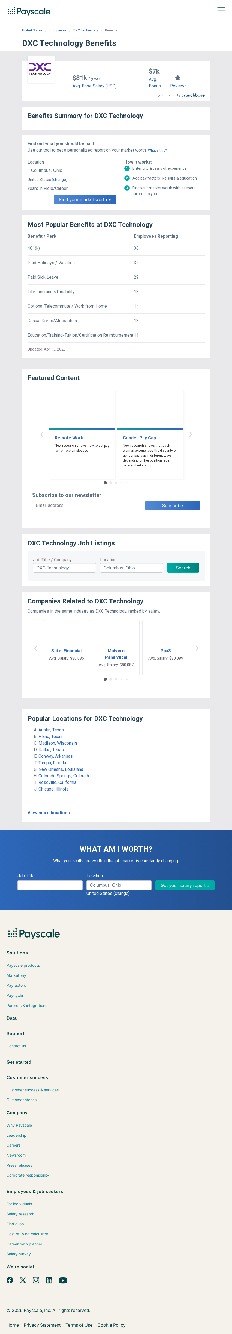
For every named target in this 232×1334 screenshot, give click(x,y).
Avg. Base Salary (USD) (95, 86)
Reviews (178, 86)
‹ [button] (42, 433)
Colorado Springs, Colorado (64, 775)
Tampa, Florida (52, 762)
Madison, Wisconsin (57, 743)
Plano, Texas (50, 736)
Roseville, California (57, 782)
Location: (36, 162)
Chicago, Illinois (53, 789)
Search (183, 568)
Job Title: (26, 875)
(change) (59, 179)
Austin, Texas (51, 730)
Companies (58, 30)
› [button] (190, 433)
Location (108, 559)
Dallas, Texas (51, 749)
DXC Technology (85, 30)
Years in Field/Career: (48, 188)
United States (32, 30)
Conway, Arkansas (55, 756)
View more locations (49, 812)
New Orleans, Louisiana (60, 769)
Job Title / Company (52, 559)
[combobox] (72, 170)
